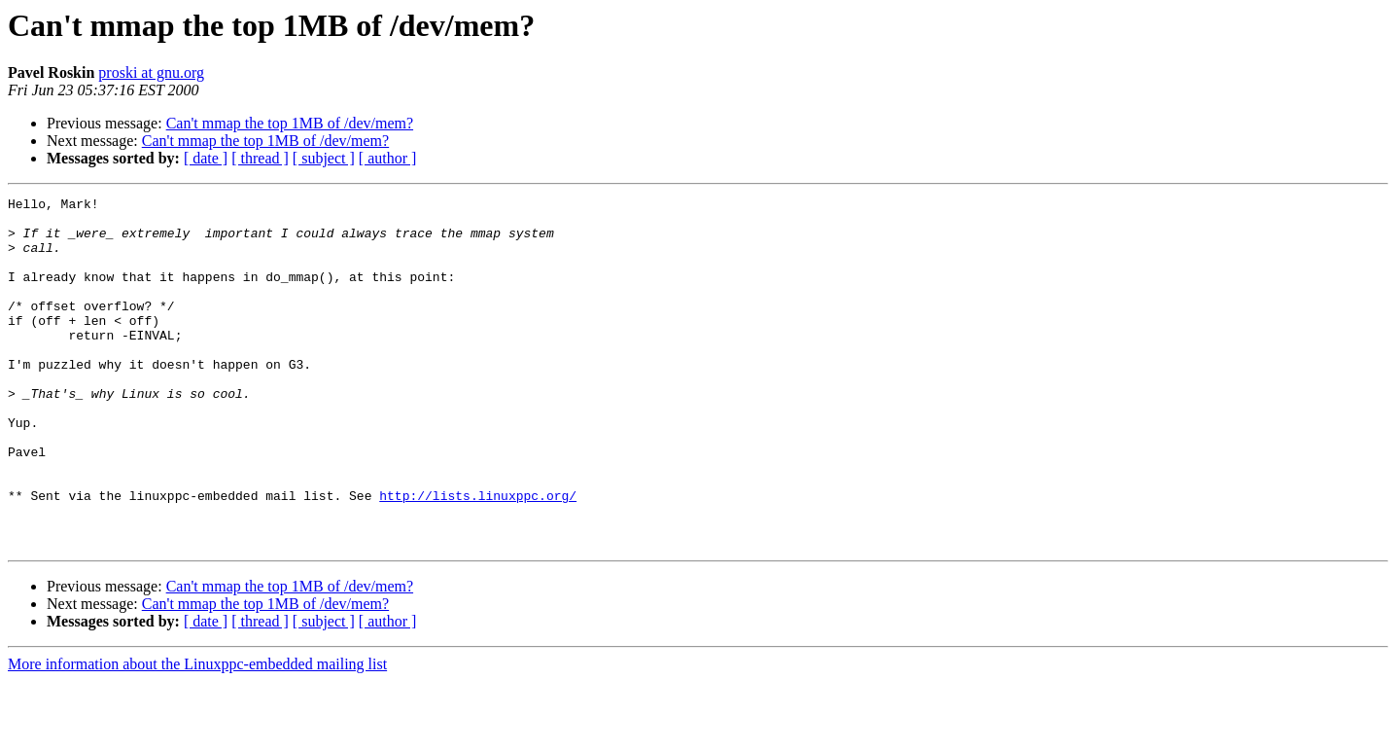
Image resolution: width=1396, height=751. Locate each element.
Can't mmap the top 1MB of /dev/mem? (289, 123)
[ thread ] (260, 158)
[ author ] (388, 158)
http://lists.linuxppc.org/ (477, 556)
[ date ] (205, 158)
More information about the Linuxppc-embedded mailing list (197, 734)
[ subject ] (324, 158)
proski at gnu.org (151, 72)
